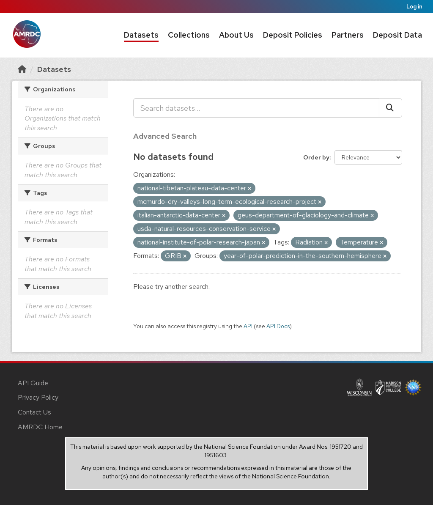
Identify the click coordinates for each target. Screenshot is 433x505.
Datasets (141, 35)
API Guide (33, 383)
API (248, 326)
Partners (348, 35)
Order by (316, 157)
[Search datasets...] (256, 108)
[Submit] (390, 108)
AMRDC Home (40, 427)
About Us (236, 35)
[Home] (22, 69)
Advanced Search (165, 136)
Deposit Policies (292, 35)
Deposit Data (397, 35)
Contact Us (34, 412)
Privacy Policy (38, 397)
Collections (189, 35)
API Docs (278, 326)
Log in (414, 6)
